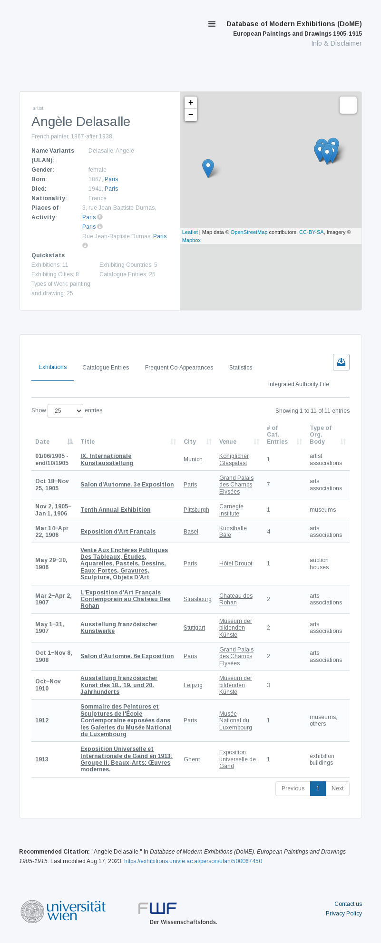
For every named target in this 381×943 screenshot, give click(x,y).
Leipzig (193, 685)
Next (337, 788)
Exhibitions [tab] (53, 367)
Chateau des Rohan (236, 599)
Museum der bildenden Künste (235, 628)
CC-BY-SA (311, 232)
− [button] (191, 115)
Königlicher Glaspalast (234, 459)
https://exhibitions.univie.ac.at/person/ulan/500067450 (193, 861)
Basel (191, 531)
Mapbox (191, 240)
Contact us (348, 904)
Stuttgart (194, 627)
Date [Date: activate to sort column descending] (42, 441)
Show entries (66, 411)
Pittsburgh (196, 509)
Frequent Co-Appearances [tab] (179, 367)
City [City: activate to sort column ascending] (190, 441)
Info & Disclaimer (336, 43)
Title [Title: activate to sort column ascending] (87, 441)
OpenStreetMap (249, 232)
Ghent (192, 759)
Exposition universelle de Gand (237, 759)
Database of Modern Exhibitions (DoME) (294, 28)
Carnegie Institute (231, 509)
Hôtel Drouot (235, 563)
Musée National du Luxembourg (235, 720)
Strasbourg (198, 599)
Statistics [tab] (240, 367)
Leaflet (190, 232)
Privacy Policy (344, 913)
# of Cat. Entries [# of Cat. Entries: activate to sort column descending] (277, 435)
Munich (193, 459)
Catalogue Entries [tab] (105, 367)
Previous (293, 788)
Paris (111, 179)
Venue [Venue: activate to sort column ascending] (227, 441)
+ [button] (191, 102)
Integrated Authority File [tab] (298, 384)
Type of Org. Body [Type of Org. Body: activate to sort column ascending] (321, 435)
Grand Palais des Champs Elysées (236, 485)
